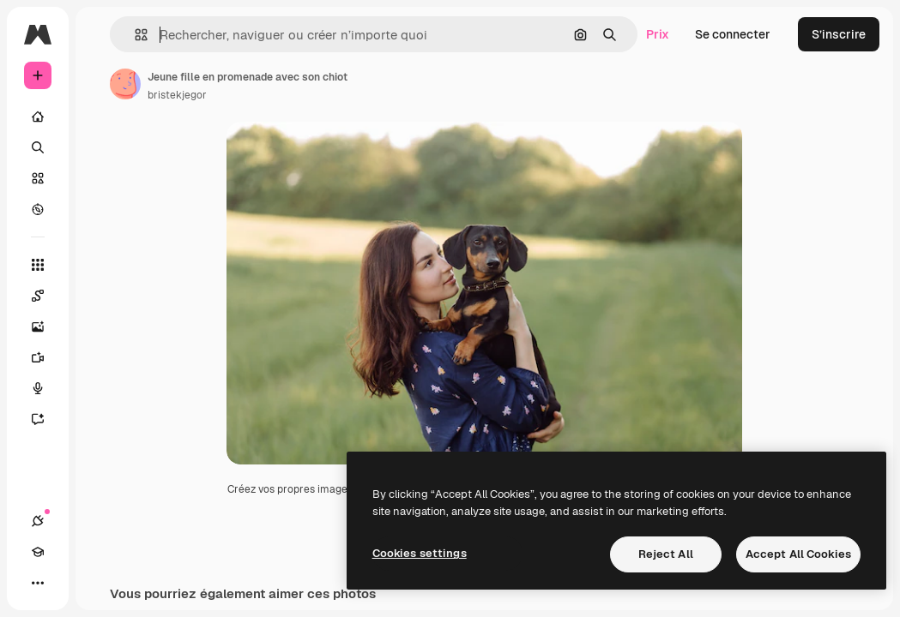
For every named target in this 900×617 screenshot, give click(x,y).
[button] (134, 34)
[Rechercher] (37, 147)
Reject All (665, 554)
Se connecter (732, 34)
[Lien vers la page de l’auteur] (125, 84)
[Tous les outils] (37, 265)
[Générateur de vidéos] (46, 357)
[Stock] (37, 178)
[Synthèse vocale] (46, 388)
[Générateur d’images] (46, 326)
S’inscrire (839, 34)
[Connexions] (37, 521)
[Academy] (37, 552)
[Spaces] (46, 295)
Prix (657, 34)
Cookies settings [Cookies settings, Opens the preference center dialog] (419, 553)
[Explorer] (37, 209)
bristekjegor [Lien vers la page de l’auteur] (177, 95)
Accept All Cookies (798, 554)
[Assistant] (46, 419)
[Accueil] (37, 116)
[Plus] (37, 582)
